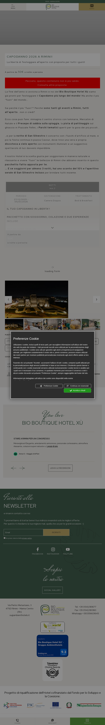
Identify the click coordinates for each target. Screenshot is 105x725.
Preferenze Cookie (49, 386)
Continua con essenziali (77, 386)
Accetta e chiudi (77, 390)
